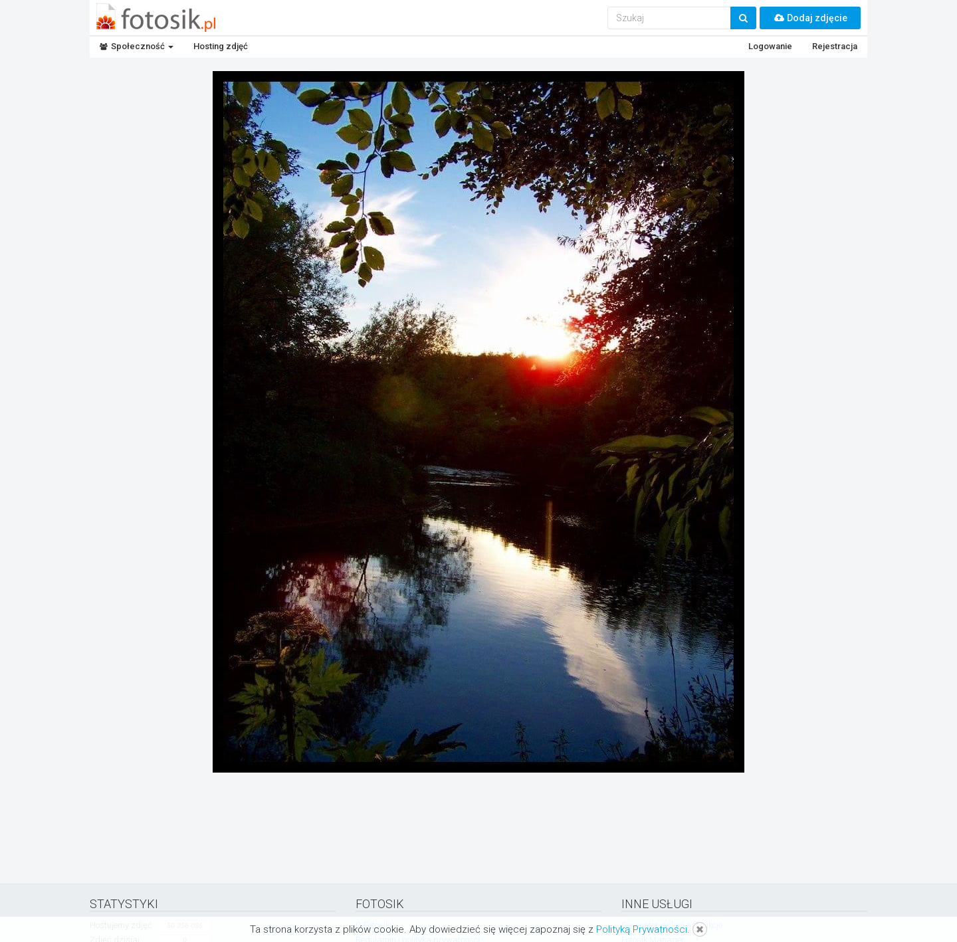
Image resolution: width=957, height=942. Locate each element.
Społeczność (136, 46)
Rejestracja (834, 46)
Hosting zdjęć (220, 46)
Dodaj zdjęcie (810, 18)
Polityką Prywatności (641, 929)
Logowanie (770, 46)
